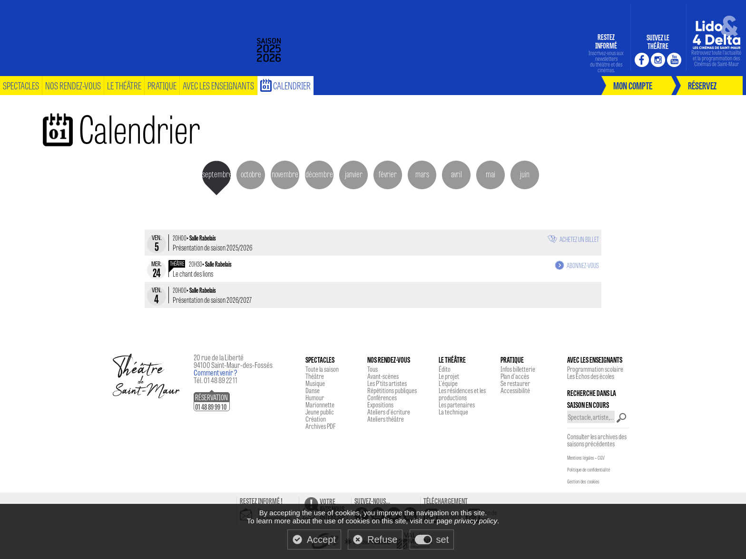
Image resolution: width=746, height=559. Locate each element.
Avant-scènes (383, 376)
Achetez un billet (579, 239)
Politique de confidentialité (588, 469)
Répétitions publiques (392, 390)
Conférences (382, 397)
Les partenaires (457, 404)
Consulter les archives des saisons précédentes (597, 440)
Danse (312, 390)
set (442, 539)
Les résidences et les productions (462, 394)
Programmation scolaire (595, 369)
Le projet (449, 376)
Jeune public (319, 411)
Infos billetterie (518, 369)
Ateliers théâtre (385, 419)
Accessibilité (515, 390)
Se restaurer (515, 383)
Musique (315, 383)
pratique (162, 85)
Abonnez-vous (583, 265)
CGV (601, 457)
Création (315, 419)
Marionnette (319, 404)
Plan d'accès (515, 376)
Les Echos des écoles (590, 376)
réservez (702, 85)
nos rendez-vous (73, 85)
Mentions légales (580, 457)
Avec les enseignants (218, 85)
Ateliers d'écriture (388, 411)
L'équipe (448, 383)
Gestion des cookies (583, 481)
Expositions (380, 404)
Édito (445, 369)
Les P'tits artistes (387, 383)
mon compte (632, 85)
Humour (314, 397)
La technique (453, 411)
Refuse (382, 539)
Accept (321, 539)
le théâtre (124, 85)
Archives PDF (320, 426)
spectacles (21, 85)
